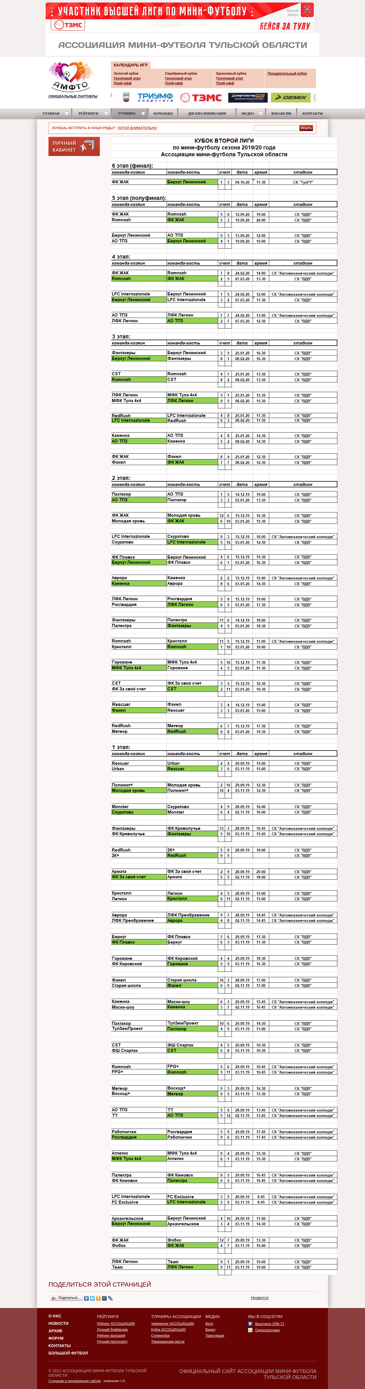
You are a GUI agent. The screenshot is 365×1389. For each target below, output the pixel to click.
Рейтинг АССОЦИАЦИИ (116, 1324)
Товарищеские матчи (167, 1342)
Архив (55, 1331)
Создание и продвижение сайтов (74, 1381)
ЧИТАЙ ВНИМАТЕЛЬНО (137, 128)
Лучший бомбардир (112, 1330)
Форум (55, 1338)
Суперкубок (160, 1336)
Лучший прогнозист (112, 1342)
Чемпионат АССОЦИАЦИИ (172, 1324)
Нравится (260, 1297)
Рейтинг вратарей (111, 1336)
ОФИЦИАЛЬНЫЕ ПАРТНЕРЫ (73, 96)
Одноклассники (267, 1330)
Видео (210, 1330)
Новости (58, 1323)
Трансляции (214, 1336)
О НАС (54, 1316)
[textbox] (277, 127)
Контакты (59, 1345)
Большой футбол (68, 1353)
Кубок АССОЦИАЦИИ (168, 1330)
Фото (209, 1324)
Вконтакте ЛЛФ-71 (269, 1324)
